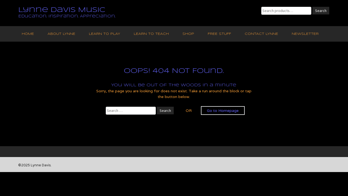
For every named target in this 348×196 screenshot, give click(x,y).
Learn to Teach (151, 33)
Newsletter (305, 33)
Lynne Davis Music (61, 10)
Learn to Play (104, 33)
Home (28, 33)
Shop (188, 33)
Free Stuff (219, 33)
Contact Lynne (261, 33)
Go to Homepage (223, 110)
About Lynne (61, 33)
